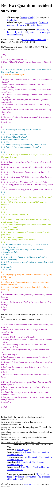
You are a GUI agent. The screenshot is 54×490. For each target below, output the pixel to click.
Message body (27, 17)
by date (40, 29)
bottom (14, 20)
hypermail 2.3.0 (30, 484)
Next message (31, 22)
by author (31, 32)
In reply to (21, 25)
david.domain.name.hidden (34, 39)
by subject (19, 32)
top (8, 20)
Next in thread (35, 25)
